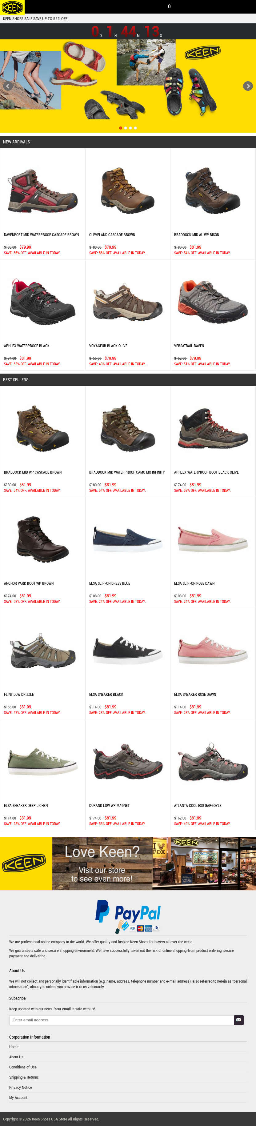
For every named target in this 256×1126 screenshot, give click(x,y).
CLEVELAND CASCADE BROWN (112, 234)
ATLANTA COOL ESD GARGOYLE (198, 805)
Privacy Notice (20, 1087)
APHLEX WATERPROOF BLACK (27, 345)
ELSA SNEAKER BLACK (106, 694)
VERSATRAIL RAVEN (189, 345)
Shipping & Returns (24, 1077)
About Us (16, 1057)
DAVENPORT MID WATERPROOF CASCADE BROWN (41, 234)
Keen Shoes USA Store (49, 1119)
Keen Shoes (139, 941)
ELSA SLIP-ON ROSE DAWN (194, 583)
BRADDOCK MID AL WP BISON (196, 234)
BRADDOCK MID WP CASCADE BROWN (33, 472)
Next (248, 86)
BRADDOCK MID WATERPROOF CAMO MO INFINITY (127, 472)
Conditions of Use (23, 1067)
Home (13, 1046)
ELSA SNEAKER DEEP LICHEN (26, 805)
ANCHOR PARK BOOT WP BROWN (29, 583)
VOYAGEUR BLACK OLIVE (108, 345)
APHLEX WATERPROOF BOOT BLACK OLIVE (206, 472)
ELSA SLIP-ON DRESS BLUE (109, 583)
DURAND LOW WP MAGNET (109, 805)
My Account (18, 1097)
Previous (8, 86)
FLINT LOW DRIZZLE (19, 694)
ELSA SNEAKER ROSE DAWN (195, 694)
